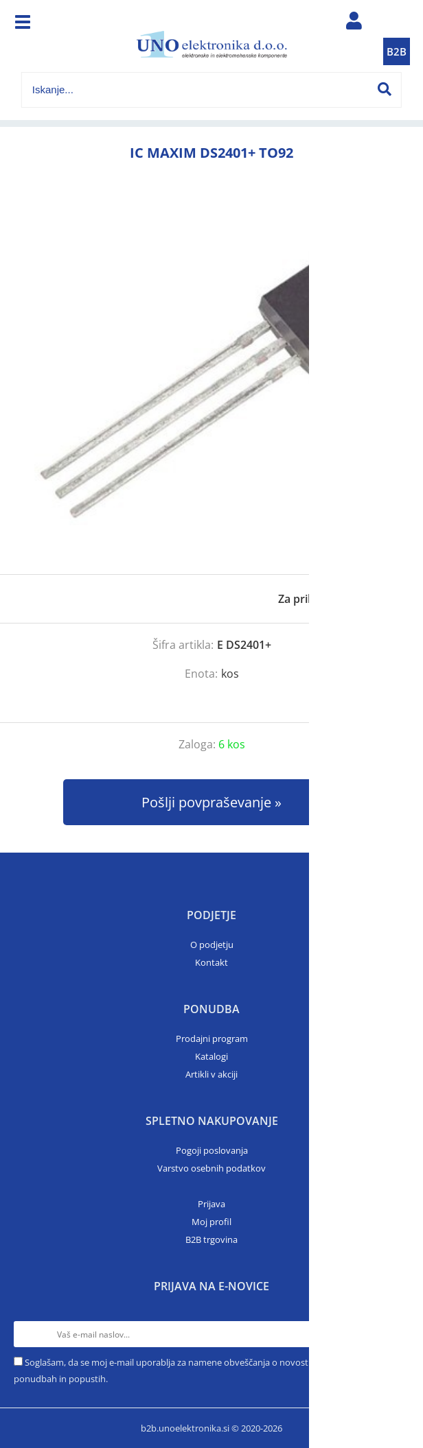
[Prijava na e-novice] (396, 1334)
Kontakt (211, 962)
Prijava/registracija (353, 24)
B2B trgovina (211, 1239)
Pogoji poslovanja (212, 1150)
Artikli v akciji (211, 1074)
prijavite (385, 598)
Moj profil (211, 1221)
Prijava (211, 1204)
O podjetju (211, 944)
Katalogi (211, 1056)
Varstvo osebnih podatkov (211, 1168)
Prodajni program (212, 1038)
